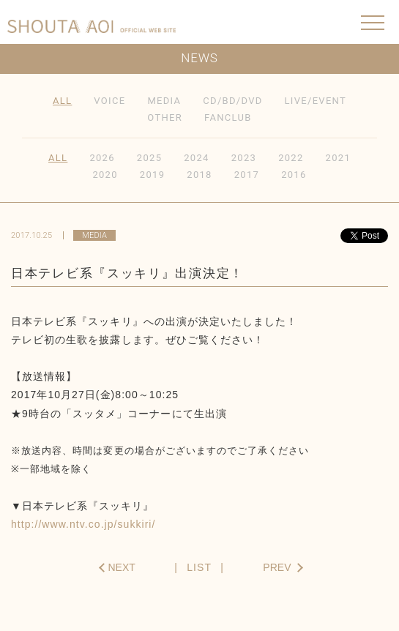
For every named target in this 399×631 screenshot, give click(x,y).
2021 (338, 157)
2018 (199, 174)
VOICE (109, 100)
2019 (152, 174)
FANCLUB (228, 117)
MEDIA (164, 100)
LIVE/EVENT (315, 100)
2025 (149, 157)
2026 (101, 157)
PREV (277, 567)
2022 (290, 157)
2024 (196, 157)
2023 (243, 157)
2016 (293, 174)
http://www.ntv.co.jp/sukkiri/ (83, 524)
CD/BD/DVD (232, 100)
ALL (62, 100)
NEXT (121, 567)
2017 (246, 174)
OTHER (164, 117)
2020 (104, 174)
